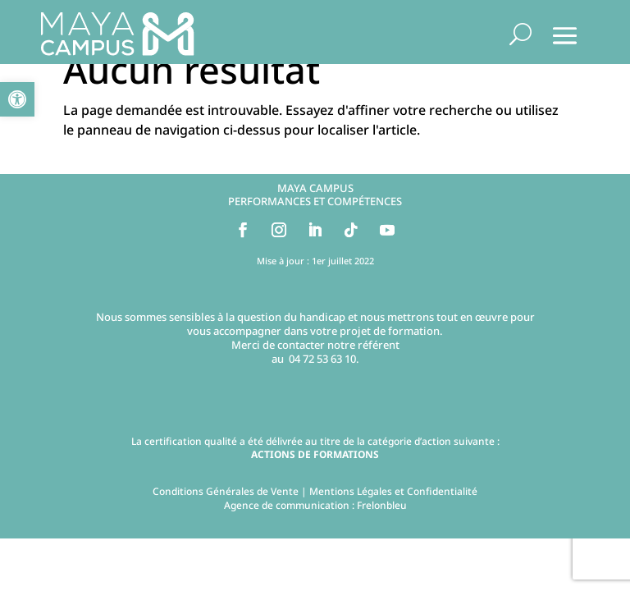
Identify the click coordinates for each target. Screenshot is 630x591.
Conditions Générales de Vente (226, 491)
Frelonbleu (382, 505)
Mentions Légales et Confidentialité (393, 491)
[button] (17, 99)
